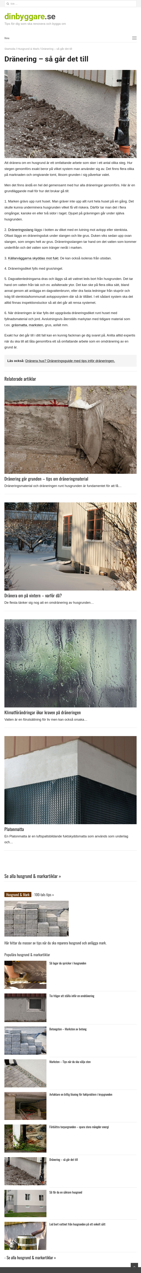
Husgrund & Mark (28, 48)
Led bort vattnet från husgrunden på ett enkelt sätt (76, 1223)
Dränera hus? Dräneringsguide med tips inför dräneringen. (68, 360)
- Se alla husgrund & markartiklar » (30, 1256)
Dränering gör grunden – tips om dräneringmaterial (46, 478)
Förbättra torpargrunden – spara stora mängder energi (78, 1126)
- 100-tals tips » (42, 894)
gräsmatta (19, 324)
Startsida (9, 48)
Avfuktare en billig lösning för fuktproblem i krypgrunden (80, 1093)
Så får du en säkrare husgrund (65, 1191)
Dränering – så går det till (63, 1158)
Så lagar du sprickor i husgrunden (67, 962)
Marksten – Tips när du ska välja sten (69, 1060)
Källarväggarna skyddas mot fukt (32, 258)
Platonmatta (14, 828)
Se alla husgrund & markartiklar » (32, 875)
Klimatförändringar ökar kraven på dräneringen (42, 711)
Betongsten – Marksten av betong (67, 1028)
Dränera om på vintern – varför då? (33, 594)
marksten (35, 324)
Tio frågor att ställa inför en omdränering (71, 995)
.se (29, 16)
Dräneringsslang (20, 229)
